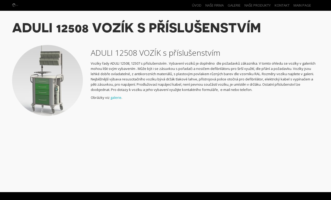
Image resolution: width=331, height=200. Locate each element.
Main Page (302, 5)
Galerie (234, 5)
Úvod (196, 5)
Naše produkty (257, 5)
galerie (115, 97)
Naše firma (214, 5)
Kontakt (282, 5)
